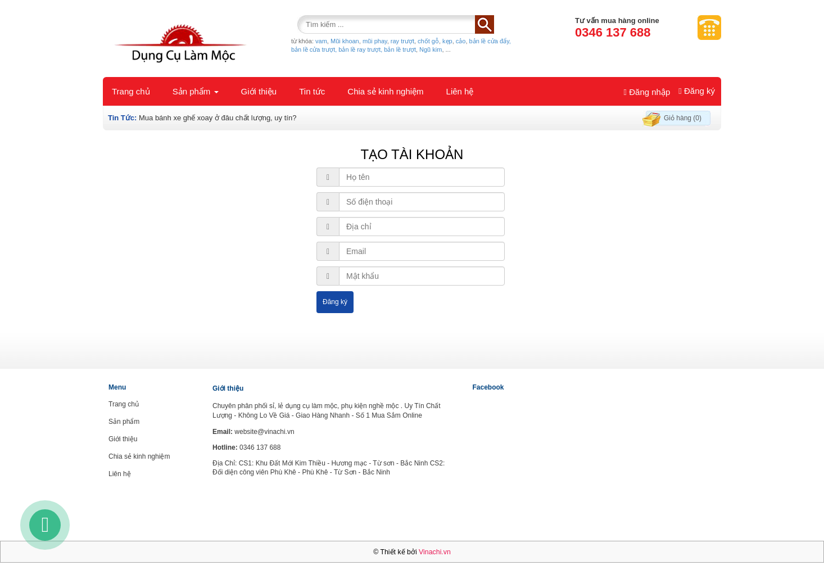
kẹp (447, 41)
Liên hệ (460, 91)
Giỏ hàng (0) (682, 118)
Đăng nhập (647, 92)
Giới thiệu (259, 91)
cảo (461, 41)
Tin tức (312, 91)
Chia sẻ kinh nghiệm (385, 91)
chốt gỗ (428, 41)
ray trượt (402, 41)
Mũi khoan (344, 41)
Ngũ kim (430, 49)
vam (321, 41)
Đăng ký (696, 91)
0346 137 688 (613, 32)
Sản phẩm (196, 91)
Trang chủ (131, 91)
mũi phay (375, 41)
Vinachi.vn (435, 552)
